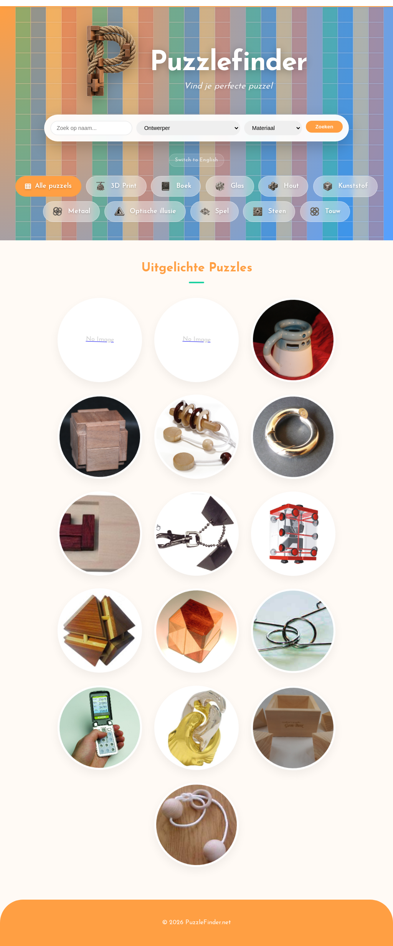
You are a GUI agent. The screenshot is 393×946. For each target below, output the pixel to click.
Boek (175, 186)
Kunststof (345, 186)
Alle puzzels (48, 186)
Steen (269, 212)
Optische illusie (145, 212)
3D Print (116, 186)
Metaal (71, 212)
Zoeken (324, 127)
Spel (214, 212)
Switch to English (196, 160)
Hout (283, 186)
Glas (229, 186)
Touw (325, 212)
